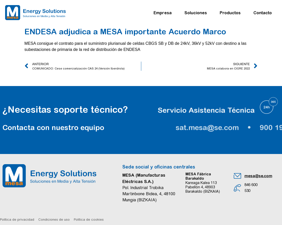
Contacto (262, 12)
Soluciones (196, 12)
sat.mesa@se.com (230, 127)
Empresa (164, 12)
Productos (231, 12)
